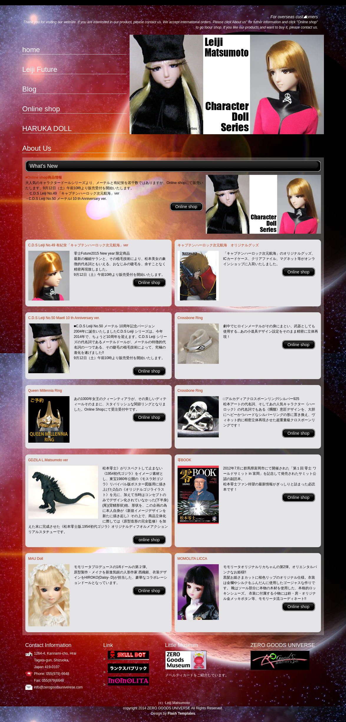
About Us (37, 148)
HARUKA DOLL (47, 128)
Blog (29, 89)
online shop (149, 539)
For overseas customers (294, 16)
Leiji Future (39, 69)
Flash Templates (181, 713)
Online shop (41, 109)
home (31, 50)
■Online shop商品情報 (43, 177)
